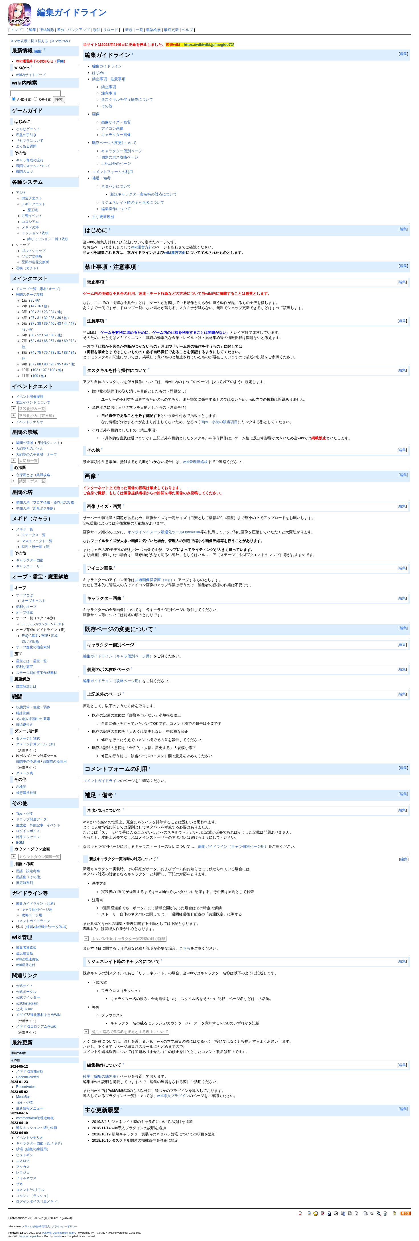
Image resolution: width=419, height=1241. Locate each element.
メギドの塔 (30, 227)
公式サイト (24, 986)
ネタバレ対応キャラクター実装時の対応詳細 (128, 939)
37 (32, 324)
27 (32, 318)
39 (46, 324)
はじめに (99, 73)
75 (39, 353)
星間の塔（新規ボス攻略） (36, 509)
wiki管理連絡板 (27, 959)
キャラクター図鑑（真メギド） (40, 1143)
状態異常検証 (26, 793)
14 (32, 306)
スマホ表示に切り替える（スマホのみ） (41, 41)
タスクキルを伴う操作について (127, 99)
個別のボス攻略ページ (119, 157)
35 (52, 318)
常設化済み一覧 (32, 409)
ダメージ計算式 (28, 738)
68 (59, 341)
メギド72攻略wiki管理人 (36, 1226)
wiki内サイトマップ (31, 75)
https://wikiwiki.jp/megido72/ (209, 44)
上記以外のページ (116, 163)
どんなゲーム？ (28, 129)
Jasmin (57, 1236)
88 (39, 364)
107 (44, 370)
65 (46, 341)
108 (52, 370)
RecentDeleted (27, 1077)
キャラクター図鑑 (29, 560)
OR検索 (45, 100)
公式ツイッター (28, 997)
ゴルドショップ (34, 251)
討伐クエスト (50, 443)
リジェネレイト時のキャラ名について (132, 202)
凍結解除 (46, 30)
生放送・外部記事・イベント (38, 825)
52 (39, 335)
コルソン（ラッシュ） (33, 1196)
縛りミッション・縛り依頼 (47, 239)
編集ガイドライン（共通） (36, 903)
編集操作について (116, 209)
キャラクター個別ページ (121, 151)
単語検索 (153, 30)
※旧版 (34, 641)
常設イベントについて (33, 402)
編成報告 (41, 927)
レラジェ (23, 1172)
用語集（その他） (29, 877)
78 (52, 353)
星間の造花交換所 (35, 262)
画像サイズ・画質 (116, 122)
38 (39, 324)
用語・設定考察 (28, 871)
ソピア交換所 (32, 256)
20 (32, 312)
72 (72, 341)
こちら (184, 948)
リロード (110, 30)
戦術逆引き (24, 725)
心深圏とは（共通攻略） (35, 475)
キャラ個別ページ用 (37, 909)
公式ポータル (26, 992)
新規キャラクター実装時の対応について (143, 194)
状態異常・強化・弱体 (33, 707)
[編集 (37, 51)
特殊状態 (23, 713)
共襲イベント (32, 216)
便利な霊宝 (24, 667)
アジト (21, 193)
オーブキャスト (34, 601)
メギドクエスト (34, 204)
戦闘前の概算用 (55, 761)
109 (35, 376)
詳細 (60, 61)
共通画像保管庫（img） (154, 580)
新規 (129, 30)
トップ (16, 30)
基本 (34, 636)
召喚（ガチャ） (28, 268)
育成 (54, 636)
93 (52, 364)
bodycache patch (29, 1236)
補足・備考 (101, 178)
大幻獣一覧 (28, 460)
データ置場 (57, 927)
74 (32, 353)
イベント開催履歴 (29, 397)
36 (59, 318)
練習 (29, 927)
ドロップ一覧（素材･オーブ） (39, 289)
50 (32, 335)
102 (35, 370)
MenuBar (23, 1097)
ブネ (19, 1184)
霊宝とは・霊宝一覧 (31, 661)
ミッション (30, 233)
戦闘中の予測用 (28, 761)
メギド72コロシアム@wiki (36, 1026)
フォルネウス (26, 1178)
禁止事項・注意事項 (108, 79)
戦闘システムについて (33, 166)
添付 (96, 30)
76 (46, 353)
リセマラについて (29, 141)
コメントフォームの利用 (112, 172)
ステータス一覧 (34, 535)
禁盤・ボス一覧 (32, 481)
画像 (95, 114)
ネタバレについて (116, 186)
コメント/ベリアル (30, 1190)
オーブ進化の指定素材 (33, 647)
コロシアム (30, 222)
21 (39, 312)
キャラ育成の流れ (29, 160)
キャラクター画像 (116, 135)
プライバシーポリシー (65, 1226)
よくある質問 (26, 146)
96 (66, 364)
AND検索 (24, 100)
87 (32, 364)
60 (52, 335)
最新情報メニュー (29, 1108)
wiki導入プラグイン (173, 1096)
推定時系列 (24, 883)
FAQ (25, 636)
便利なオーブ (26, 607)
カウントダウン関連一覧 (39, 857)
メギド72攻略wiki (29, 1071)
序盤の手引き (26, 135)
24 (52, 312)
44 (66, 324)
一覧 (139, 30)
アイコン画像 (112, 128)
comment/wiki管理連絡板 (35, 1118)
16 (39, 306)
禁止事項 (108, 87)
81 (59, 353)
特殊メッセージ (28, 837)
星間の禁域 (24, 443)
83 (66, 353)
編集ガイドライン (72, 12)
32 (46, 318)
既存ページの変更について (114, 143)
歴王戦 (32, 210)
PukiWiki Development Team (58, 1232)
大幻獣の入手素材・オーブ (36, 454)
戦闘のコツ (24, 172)
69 (66, 341)
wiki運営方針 (25, 965)
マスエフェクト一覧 (37, 541)
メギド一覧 (24, 529)
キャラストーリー (29, 566)
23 (46, 312)
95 (59, 364)
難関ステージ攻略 (29, 295)
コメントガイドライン (33, 921)
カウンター (43, 624)
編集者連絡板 (26, 948)
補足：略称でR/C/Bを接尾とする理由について (129, 1032)
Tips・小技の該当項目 (219, 422)
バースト (58, 624)
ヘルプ (187, 30)
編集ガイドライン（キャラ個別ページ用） (118, 656)
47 (72, 324)
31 (39, 318)
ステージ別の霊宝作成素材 (36, 673)
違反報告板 (24, 953)
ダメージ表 (24, 773)
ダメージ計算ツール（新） (36, 744)
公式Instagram (27, 1003)
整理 (44, 636)
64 (39, 341)
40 (52, 324)
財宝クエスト (32, 198)
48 (23, 330)
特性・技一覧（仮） (37, 547)
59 (46, 335)
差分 (60, 30)
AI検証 (21, 787)
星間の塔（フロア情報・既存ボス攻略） (47, 503)
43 (59, 324)
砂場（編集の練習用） (33, 1149)
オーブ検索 (24, 612)
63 (32, 341)
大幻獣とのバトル (29, 448)
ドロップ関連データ (31, 819)
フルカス (23, 1167)
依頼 (45, 233)
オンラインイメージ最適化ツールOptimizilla (163, 532)
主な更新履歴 (103, 217)
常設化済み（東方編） (37, 415)
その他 (106, 106)
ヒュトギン (24, 1155)
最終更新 (171, 30)
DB (24, 641)
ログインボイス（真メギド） (38, 1201)
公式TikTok (24, 1009)
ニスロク (23, 1161)
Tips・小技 (24, 814)
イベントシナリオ (29, 422)
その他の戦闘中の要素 (33, 719)
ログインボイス (28, 831)
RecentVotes (25, 1087)
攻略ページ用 (32, 915)
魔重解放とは (26, 686)
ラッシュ (28, 624)
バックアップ (79, 30)
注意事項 (108, 93)
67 (52, 341)
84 (72, 353)
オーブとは (24, 595)
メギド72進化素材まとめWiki (38, 1015)
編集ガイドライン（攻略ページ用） (112, 681)
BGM (20, 843)
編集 (32, 30)
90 (46, 364)
